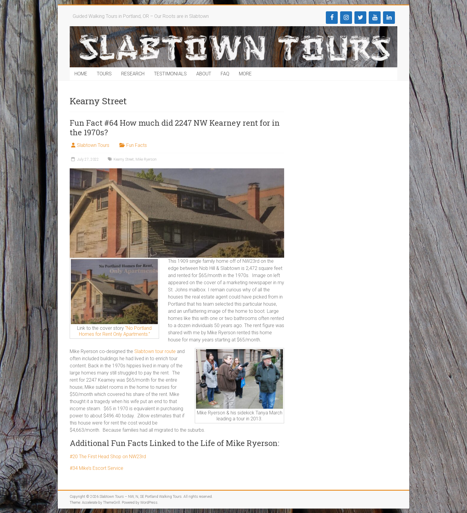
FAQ (225, 74)
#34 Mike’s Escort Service (96, 468)
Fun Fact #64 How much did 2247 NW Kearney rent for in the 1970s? (175, 127)
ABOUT (203, 74)
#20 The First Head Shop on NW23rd (108, 456)
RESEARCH (132, 74)
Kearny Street (123, 159)
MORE (245, 74)
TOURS (104, 74)
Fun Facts (136, 145)
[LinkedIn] (389, 17)
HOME (80, 74)
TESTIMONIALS (170, 74)
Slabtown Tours (93, 145)
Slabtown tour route (155, 351)
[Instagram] (346, 17)
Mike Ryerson (146, 159)
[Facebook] (332, 17)
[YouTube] (375, 17)
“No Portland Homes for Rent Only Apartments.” (115, 331)
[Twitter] (360, 17)
